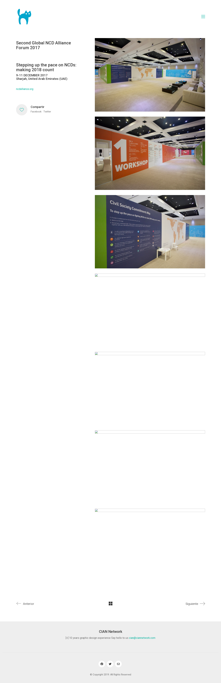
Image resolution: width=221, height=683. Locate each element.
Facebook (36, 111)
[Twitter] (110, 664)
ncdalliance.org (24, 89)
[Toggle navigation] (203, 16)
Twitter (47, 111)
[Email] (118, 664)
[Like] (21, 109)
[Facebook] (101, 664)
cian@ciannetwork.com (142, 637)
